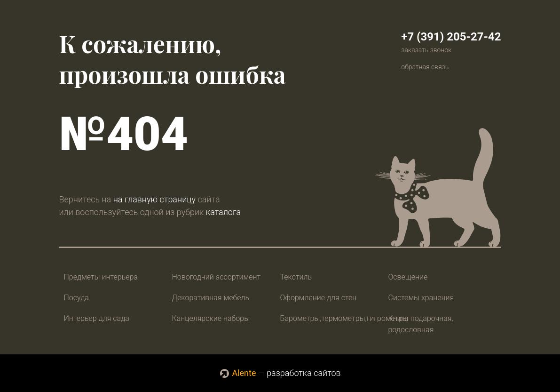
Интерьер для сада (96, 318)
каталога (223, 212)
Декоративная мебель (211, 297)
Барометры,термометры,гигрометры (344, 318)
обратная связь (425, 67)
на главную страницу (154, 199)
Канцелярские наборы (211, 318)
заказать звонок (426, 50)
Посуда (76, 297)
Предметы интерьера (101, 276)
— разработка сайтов (279, 373)
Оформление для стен (318, 297)
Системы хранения (421, 297)
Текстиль (296, 276)
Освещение (408, 276)
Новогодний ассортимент (216, 276)
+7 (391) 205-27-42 (451, 36)
